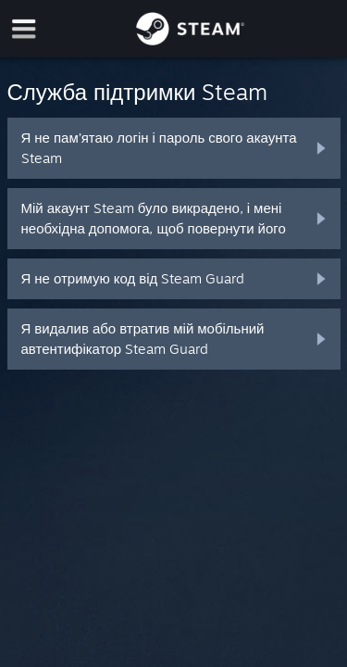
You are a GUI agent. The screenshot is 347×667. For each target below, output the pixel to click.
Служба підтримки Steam (137, 92)
